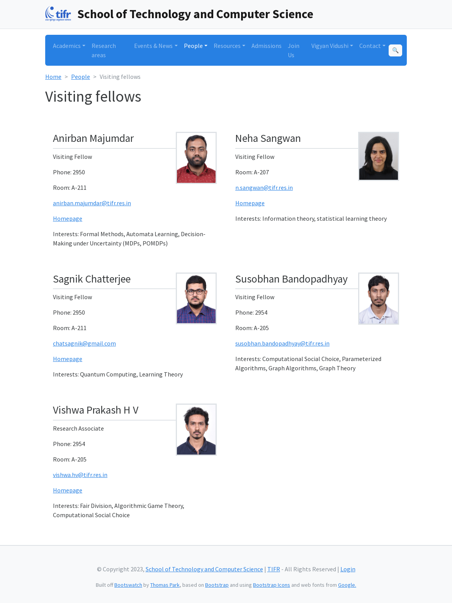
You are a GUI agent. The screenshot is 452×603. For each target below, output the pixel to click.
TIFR (273, 569)
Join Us (293, 50)
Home (53, 76)
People (80, 76)
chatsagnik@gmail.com (84, 343)
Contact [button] (370, 45)
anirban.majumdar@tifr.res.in (92, 203)
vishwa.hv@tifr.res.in (80, 475)
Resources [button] (227, 45)
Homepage (67, 218)
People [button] (193, 45)
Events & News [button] (153, 45)
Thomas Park (165, 584)
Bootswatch (128, 584)
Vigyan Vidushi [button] (329, 45)
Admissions (266, 45)
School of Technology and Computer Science (195, 14)
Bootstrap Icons (271, 584)
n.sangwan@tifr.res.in (264, 187)
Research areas (104, 50)
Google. (347, 584)
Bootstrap (217, 584)
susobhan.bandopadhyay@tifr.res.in (282, 343)
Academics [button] (67, 45)
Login (347, 569)
